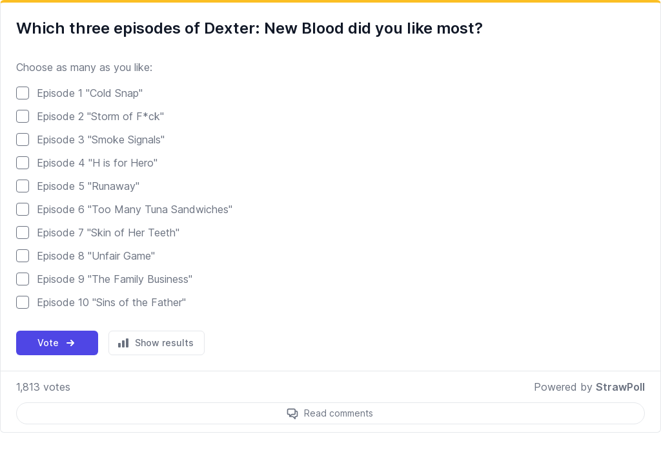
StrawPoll (620, 386)
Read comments (338, 413)
